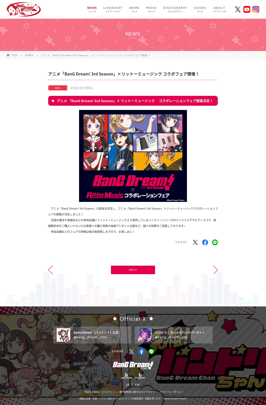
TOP (14, 55)
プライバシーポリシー (171, 391)
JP (128, 385)
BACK (133, 269)
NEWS (29, 55)
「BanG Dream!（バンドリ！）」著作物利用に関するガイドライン (119, 391)
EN (137, 385)
